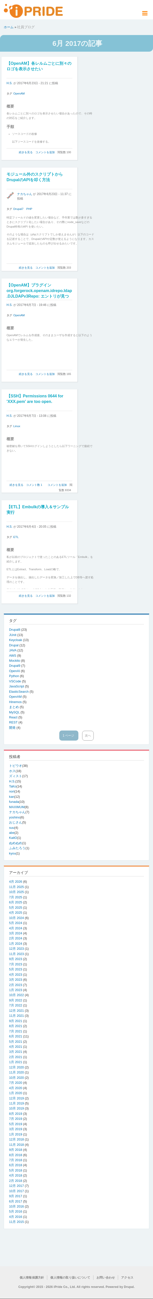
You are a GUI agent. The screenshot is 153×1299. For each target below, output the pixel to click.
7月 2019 (15, 1119)
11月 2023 (16, 954)
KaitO (13, 838)
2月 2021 (15, 1057)
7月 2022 (15, 1005)
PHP (29, 208)
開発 (13, 728)
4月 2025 (15, 912)
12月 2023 (16, 949)
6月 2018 (15, 1165)
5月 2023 (15, 969)
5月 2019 (15, 1124)
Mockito (15, 660)
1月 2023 (15, 990)
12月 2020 (16, 1067)
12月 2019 (16, 1098)
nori (11, 791)
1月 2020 (15, 1093)
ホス (12, 771)
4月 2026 (15, 881)
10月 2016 (16, 1206)
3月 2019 (15, 1129)
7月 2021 (15, 1031)
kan (11, 797)
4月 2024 (15, 928)
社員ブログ (26, 27)
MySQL (15, 712)
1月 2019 (15, 1134)
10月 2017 (16, 1191)
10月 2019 (16, 1108)
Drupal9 (15, 666)
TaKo (12, 786)
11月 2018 (16, 1145)
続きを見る (26, 152)
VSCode (15, 681)
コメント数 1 (34, 484)
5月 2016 (15, 1211)
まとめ (14, 707)
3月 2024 (15, 933)
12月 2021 (16, 1010)
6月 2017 (15, 1201)
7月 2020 (15, 1083)
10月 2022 (16, 995)
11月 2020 (16, 1072)
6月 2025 (15, 902)
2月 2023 (15, 985)
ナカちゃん (24, 194)
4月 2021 (15, 1047)
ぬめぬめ (15, 843)
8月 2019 (15, 1114)
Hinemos (16, 702)
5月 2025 (15, 907)
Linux (16, 426)
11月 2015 (16, 1222)
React (13, 717)
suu (11, 828)
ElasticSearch (19, 691)
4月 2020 (15, 1088)
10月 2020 (16, 1078)
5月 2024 (15, 923)
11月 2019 (16, 1103)
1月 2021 (15, 1062)
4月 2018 (15, 1175)
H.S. (9, 83)
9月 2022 (15, 1000)
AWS (13, 655)
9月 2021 (15, 1021)
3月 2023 (15, 979)
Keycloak (16, 640)
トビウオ (15, 766)
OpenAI (15, 671)
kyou (12, 853)
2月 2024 (15, 938)
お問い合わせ (105, 1277)
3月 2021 (15, 1052)
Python (14, 676)
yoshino (14, 817)
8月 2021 (15, 1026)
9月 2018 (15, 1150)
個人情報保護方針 (32, 1277)
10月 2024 (16, 918)
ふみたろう (17, 848)
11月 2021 (16, 1016)
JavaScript (17, 686)
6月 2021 (15, 1036)
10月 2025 (16, 892)
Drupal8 (15, 629)
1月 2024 (15, 943)
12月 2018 (16, 1139)
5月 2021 (15, 1041)
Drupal (14, 645)
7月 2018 (15, 1160)
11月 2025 (16, 887)
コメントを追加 (45, 152)
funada (14, 802)
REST (13, 722)
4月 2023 (15, 974)
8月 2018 (15, 1155)
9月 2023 (15, 959)
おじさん (15, 822)
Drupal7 (18, 208)
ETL (16, 536)
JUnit (13, 635)
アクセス (127, 1277)
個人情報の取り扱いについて (70, 1277)
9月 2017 (15, 1196)
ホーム (9, 27)
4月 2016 (15, 1217)
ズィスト (15, 776)
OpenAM (19, 93)
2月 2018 (15, 1181)
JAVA (13, 650)
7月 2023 (15, 964)
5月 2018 (15, 1170)
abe (11, 833)
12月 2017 (16, 1186)
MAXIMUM (17, 807)
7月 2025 (15, 897)
